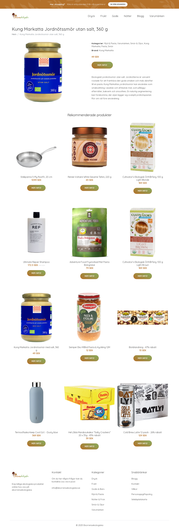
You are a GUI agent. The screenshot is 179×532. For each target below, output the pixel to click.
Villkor (134, 491)
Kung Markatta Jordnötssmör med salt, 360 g (36, 351)
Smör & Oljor (136, 45)
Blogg (140, 17)
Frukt (103, 17)
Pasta (104, 48)
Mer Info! (102, 67)
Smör (110, 48)
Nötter (127, 17)
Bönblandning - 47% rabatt (142, 349)
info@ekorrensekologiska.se (66, 490)
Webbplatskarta (139, 501)
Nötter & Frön (98, 501)
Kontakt (135, 485)
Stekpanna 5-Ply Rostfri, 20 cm (36, 178)
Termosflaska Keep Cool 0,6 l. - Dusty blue (36, 434)
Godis (115, 17)
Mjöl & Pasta (110, 45)
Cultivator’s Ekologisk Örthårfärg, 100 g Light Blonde (143, 180)
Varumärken (156, 17)
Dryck (91, 17)
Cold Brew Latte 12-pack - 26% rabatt (142, 434)
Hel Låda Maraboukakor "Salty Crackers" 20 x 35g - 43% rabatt (89, 436)
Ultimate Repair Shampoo (36, 264)
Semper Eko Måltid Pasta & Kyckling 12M (89, 349)
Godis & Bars (98, 491)
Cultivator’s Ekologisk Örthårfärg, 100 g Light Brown (143, 265)
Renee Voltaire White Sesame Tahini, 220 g (89, 178)
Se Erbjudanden (117, 4)
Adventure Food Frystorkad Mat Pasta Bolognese (89, 265)
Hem (14, 36)
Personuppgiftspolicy (141, 496)
